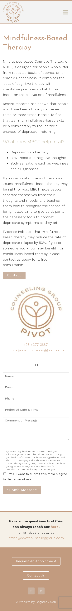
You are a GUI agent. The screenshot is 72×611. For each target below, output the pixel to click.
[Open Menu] (65, 12)
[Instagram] (41, 591)
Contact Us (36, 575)
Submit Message (22, 490)
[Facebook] (31, 591)
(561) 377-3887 (36, 344)
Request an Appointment (36, 561)
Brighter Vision (46, 602)
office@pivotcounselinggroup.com (36, 350)
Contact (14, 275)
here (55, 527)
